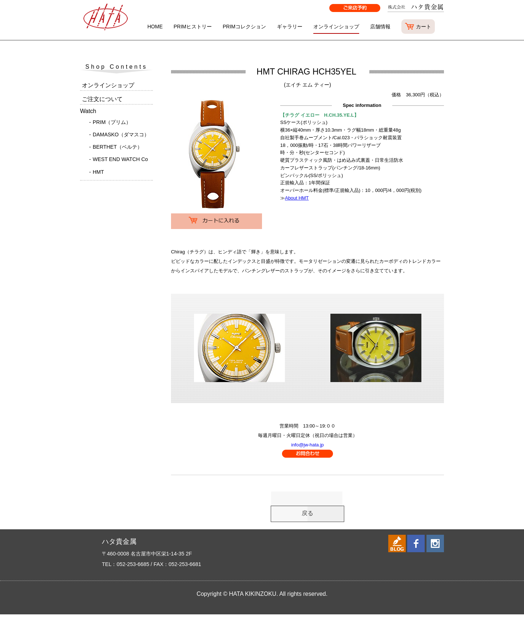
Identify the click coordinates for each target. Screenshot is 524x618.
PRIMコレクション (244, 26)
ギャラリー (289, 26)
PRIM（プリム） (112, 122)
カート (423, 26)
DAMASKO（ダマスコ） (121, 134)
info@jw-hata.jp (307, 445)
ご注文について (102, 99)
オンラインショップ (336, 26)
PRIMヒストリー (193, 26)
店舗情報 (380, 26)
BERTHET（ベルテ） (117, 147)
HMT (98, 172)
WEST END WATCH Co (120, 159)
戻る (307, 515)
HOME (155, 26)
